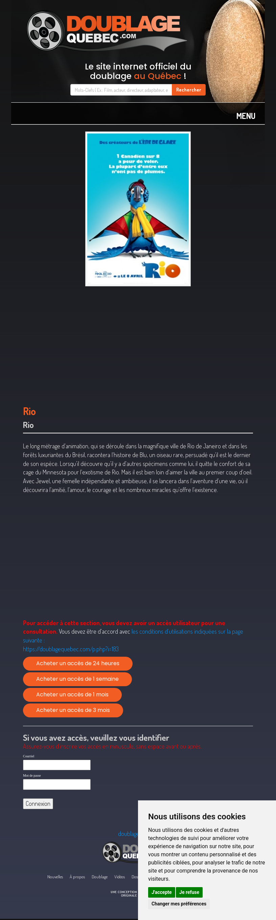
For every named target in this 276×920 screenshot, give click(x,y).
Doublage (100, 876)
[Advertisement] (138, 342)
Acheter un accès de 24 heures (77, 663)
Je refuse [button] (189, 892)
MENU (245, 115)
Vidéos (119, 876)
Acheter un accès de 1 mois (72, 694)
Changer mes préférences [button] (179, 903)
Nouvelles (55, 876)
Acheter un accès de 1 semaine (77, 679)
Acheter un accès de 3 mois (73, 710)
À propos (77, 876)
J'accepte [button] (162, 892)
